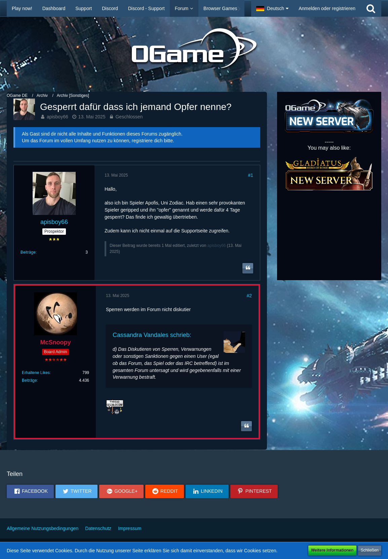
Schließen (370, 550)
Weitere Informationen (332, 550)
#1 (250, 175)
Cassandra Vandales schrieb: (152, 335)
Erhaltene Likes (36, 372)
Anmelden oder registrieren (327, 8)
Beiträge (28, 252)
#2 (249, 295)
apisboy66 (57, 116)
